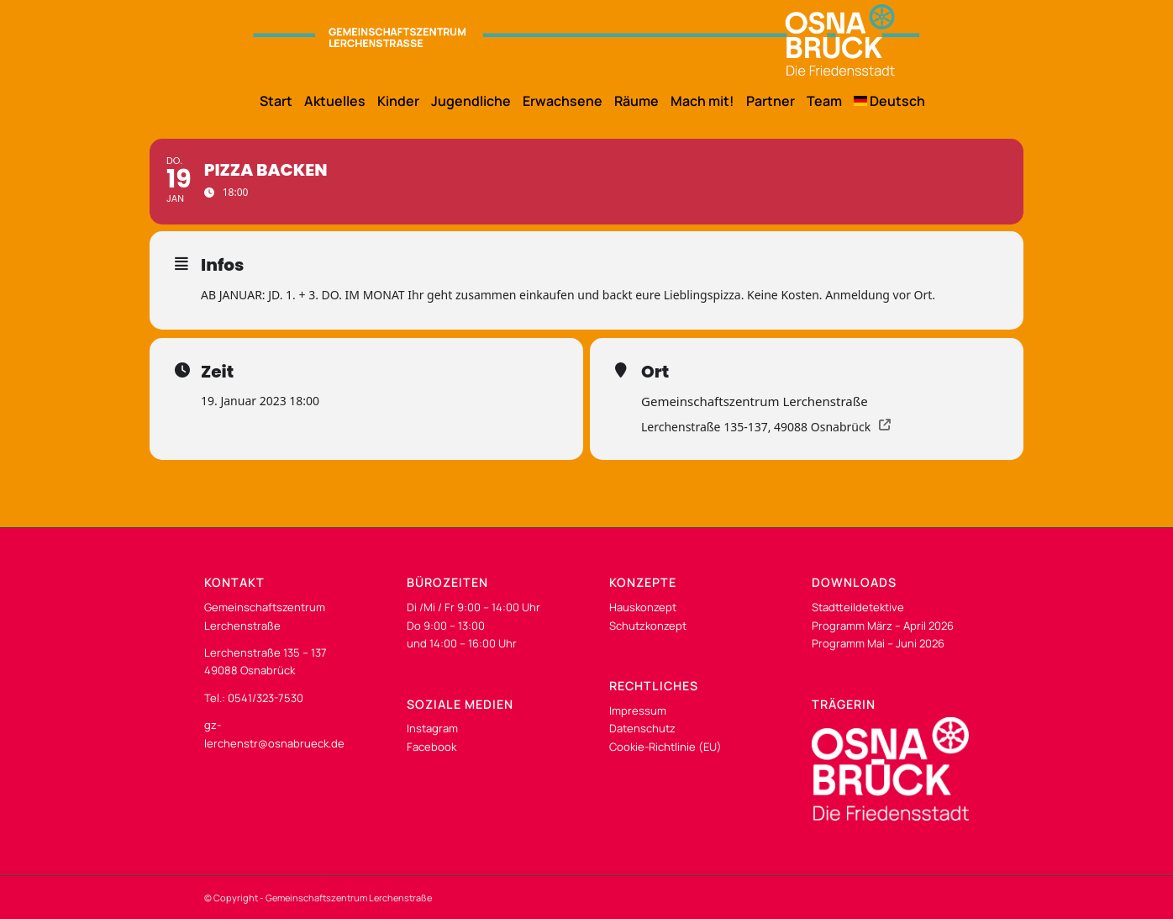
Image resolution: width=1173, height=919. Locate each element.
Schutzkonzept (647, 625)
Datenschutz (642, 728)
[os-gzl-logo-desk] (586, 40)
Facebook (431, 746)
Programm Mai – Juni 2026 (878, 643)
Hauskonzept (642, 607)
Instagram (432, 728)
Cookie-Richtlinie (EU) (665, 746)
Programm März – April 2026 (883, 625)
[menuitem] (270, 101)
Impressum (637, 710)
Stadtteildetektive (858, 607)
